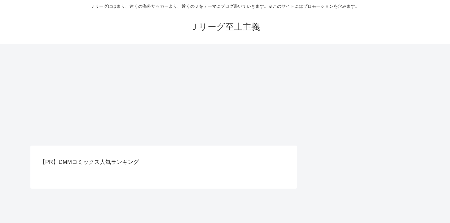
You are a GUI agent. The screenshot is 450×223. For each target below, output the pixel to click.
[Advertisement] (225, 94)
